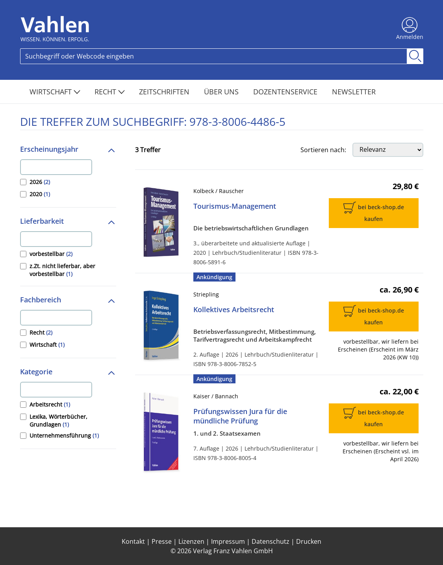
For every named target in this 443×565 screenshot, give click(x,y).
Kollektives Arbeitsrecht (233, 309)
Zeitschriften (165, 91)
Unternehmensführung (64, 435)
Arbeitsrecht (50, 404)
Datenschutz (270, 541)
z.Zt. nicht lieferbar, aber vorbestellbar (62, 270)
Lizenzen (191, 541)
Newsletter (354, 91)
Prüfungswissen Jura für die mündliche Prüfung (240, 416)
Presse (162, 541)
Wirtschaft (55, 91)
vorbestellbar (51, 254)
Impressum (228, 541)
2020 (40, 194)
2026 (40, 182)
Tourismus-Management (234, 206)
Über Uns (222, 91)
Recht (110, 91)
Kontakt (133, 541)
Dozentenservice (286, 91)
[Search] (213, 56)
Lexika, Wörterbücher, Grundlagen (58, 420)
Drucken (308, 541)
